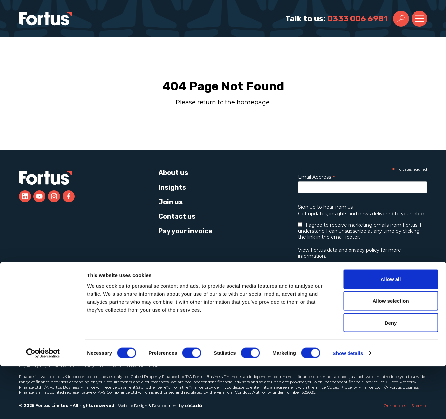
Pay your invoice (185, 231)
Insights (172, 187)
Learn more (339, 286)
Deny (391, 375)
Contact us (177, 216)
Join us (171, 202)
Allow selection (390, 354)
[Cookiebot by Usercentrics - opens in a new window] (43, 406)
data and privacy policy (353, 250)
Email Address (316, 177)
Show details (348, 406)
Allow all (391, 332)
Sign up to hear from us (325, 207)
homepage (253, 102)
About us (173, 173)
